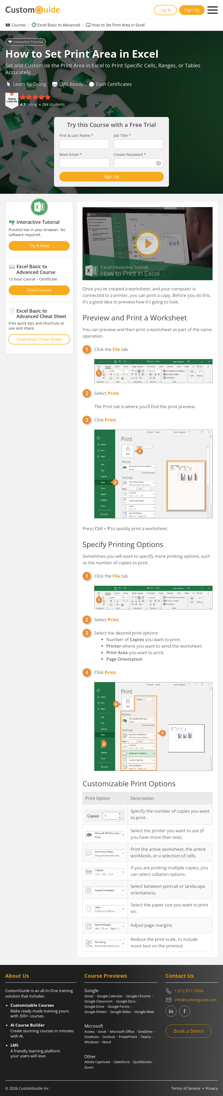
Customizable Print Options (129, 783)
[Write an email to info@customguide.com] (192, 1000)
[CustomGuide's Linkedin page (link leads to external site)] (171, 1011)
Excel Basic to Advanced (58, 24)
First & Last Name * (76, 135)
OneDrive (145, 1031)
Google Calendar (109, 996)
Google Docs (126, 1001)
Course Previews (105, 975)
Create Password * (130, 154)
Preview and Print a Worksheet (135, 318)
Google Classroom (98, 1001)
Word (106, 1042)
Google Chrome (138, 996)
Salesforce (122, 1061)
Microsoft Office (122, 1031)
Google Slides (120, 1011)
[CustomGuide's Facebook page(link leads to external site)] (184, 1011)
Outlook (108, 1036)
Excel (102, 1031)
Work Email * (70, 154)
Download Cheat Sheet (39, 339)
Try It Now (39, 246)
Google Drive (94, 1006)
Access (89, 1031)
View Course (39, 290)
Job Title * (122, 135)
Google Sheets (95, 1011)
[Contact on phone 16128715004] (192, 991)
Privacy (212, 1088)
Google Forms (119, 1006)
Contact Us (180, 975)
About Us (17, 975)
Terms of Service (185, 1088)
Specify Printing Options (123, 544)
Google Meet (144, 1011)
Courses (18, 24)
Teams (146, 1036)
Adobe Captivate (97, 1061)
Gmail (88, 996)
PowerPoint (128, 1036)
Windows (91, 1042)
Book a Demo (188, 1031)
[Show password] (158, 163)
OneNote (91, 1036)
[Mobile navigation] (212, 10)
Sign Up (191, 10)
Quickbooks (142, 1061)
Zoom (88, 1067)
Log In (165, 10)
